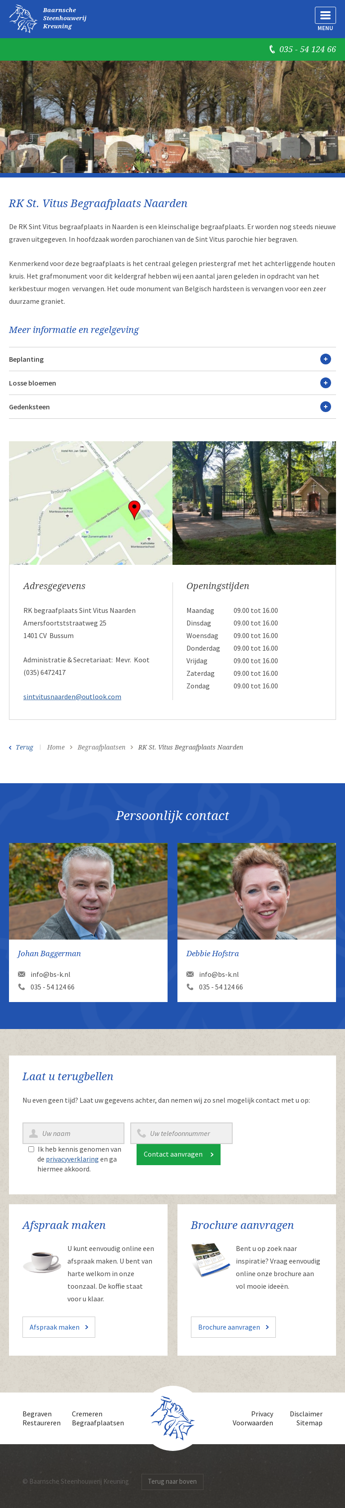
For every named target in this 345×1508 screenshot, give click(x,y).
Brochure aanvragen (229, 1326)
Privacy (262, 1413)
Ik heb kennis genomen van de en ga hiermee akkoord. (79, 1158)
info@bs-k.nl (51, 974)
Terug (24, 747)
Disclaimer (306, 1413)
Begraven (37, 1413)
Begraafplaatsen (98, 1422)
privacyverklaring (72, 1158)
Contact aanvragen (173, 1153)
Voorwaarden (253, 1422)
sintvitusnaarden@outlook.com (72, 696)
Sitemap (309, 1422)
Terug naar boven (172, 1481)
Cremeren (87, 1413)
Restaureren (41, 1422)
